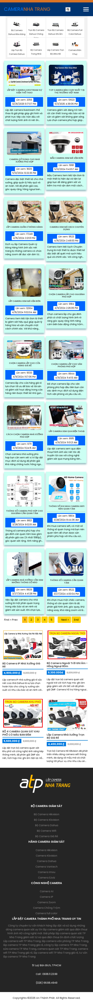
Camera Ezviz (46, 877)
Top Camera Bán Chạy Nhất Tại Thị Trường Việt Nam (66, 91)
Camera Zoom (46, 902)
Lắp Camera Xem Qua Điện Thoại (66, 431)
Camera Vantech (46, 867)
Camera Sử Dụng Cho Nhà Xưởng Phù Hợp (24, 160)
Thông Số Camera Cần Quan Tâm (66, 581)
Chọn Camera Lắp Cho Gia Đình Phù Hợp (67, 295)
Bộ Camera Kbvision (46, 820)
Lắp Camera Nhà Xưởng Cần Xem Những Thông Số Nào (24, 581)
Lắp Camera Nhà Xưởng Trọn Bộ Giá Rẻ (65, 736)
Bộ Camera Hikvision (46, 814)
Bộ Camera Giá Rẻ (46, 836)
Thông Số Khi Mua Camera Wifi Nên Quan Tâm (66, 507)
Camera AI (46, 891)
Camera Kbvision (46, 856)
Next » (64, 620)
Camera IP (46, 897)
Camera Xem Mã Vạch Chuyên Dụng (67, 228)
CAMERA (27, 9)
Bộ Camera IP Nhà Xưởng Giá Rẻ (21, 665)
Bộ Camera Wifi (46, 831)
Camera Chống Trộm (46, 908)
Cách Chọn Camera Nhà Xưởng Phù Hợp (24, 435)
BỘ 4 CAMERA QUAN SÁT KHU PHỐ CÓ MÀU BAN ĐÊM (21, 733)
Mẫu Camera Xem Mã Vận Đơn (66, 158)
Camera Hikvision (46, 850)
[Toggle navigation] (86, 9)
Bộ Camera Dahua (46, 825)
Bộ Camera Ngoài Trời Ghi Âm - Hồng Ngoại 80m (67, 664)
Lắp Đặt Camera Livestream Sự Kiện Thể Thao (24, 91)
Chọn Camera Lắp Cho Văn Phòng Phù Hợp (66, 365)
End (76, 620)
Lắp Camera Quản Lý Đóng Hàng (24, 227)
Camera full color (46, 913)
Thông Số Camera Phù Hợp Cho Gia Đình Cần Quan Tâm (24, 512)
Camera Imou (46, 872)
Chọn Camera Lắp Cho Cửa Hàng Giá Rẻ (24, 364)
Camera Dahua (46, 861)
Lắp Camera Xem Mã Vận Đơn (24, 301)
